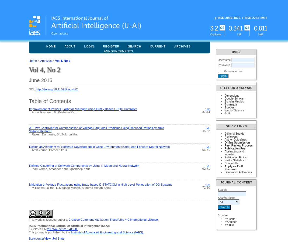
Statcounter (36, 238)
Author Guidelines (235, 139)
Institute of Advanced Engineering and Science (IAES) (107, 232)
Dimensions (231, 95)
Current (158, 46)
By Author (230, 221)
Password (224, 65)
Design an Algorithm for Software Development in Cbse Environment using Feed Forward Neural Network (99, 146)
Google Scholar (234, 98)
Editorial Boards (234, 133)
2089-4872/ (55, 229)
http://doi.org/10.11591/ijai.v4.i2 (57, 89)
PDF (207, 108)
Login (89, 46)
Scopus (229, 107)
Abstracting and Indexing (234, 153)
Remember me (233, 71)
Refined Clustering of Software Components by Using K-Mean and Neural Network (84, 165)
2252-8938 (70, 229)
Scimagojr (230, 104)
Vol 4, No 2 (62, 60)
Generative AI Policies (238, 172)
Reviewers (231, 136)
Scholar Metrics (234, 101)
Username (224, 60)
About (69, 46)
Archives (182, 46)
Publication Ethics (235, 157)
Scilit (227, 113)
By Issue (229, 218)
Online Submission (237, 142)
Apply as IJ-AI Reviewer (233, 168)
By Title (229, 224)
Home (51, 46)
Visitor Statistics (234, 160)
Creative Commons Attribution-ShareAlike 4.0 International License (113, 219)
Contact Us (231, 163)
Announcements (118, 51)
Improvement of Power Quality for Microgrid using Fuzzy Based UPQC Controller (83, 109)
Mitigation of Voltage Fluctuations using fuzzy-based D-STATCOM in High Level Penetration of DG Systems (100, 184)
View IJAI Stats (54, 238)
